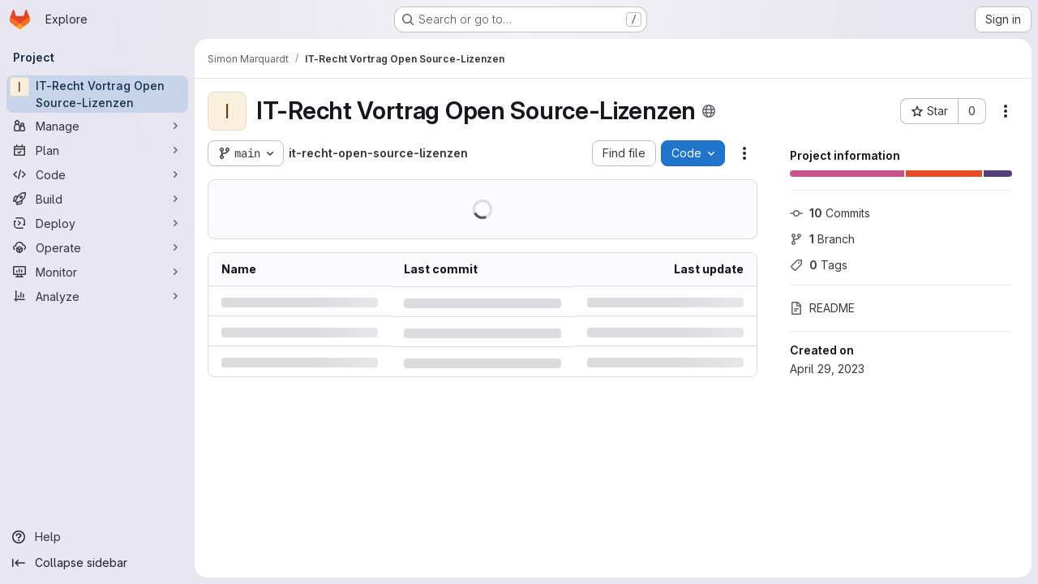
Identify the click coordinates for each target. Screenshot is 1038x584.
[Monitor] (97, 271)
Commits (830, 213)
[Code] (97, 174)
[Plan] (97, 150)
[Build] (97, 198)
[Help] (97, 537)
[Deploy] (97, 223)
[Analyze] (97, 296)
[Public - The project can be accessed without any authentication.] (708, 111)
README (822, 308)
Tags (818, 265)
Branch (822, 239)
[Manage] (97, 125)
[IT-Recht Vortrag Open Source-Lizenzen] (97, 94)
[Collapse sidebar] (97, 563)
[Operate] (97, 247)
